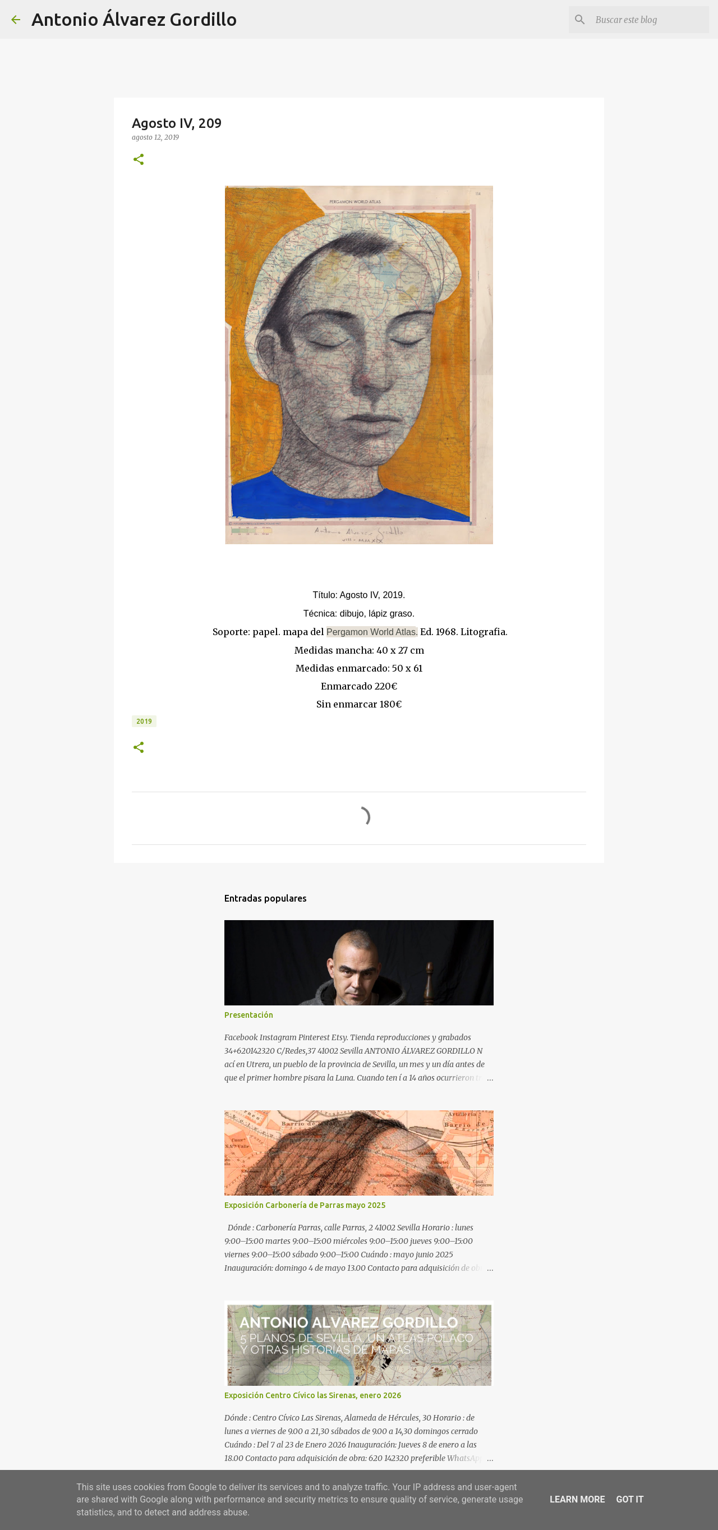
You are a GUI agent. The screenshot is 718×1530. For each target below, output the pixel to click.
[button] (138, 160)
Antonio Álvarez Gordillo (134, 19)
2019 (144, 721)
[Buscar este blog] (650, 19)
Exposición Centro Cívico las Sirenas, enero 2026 (312, 1395)
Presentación (248, 1014)
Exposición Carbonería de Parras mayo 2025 (304, 1205)
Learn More (577, 1499)
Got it (629, 1499)
